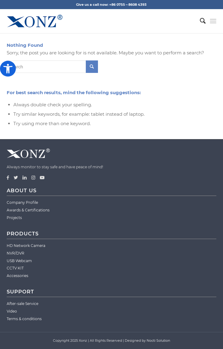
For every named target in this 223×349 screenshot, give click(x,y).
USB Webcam (19, 260)
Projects (14, 217)
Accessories (17, 275)
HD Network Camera (26, 245)
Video (12, 311)
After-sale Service (22, 303)
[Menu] (213, 21)
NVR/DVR (15, 253)
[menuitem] (200, 21)
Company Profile (22, 202)
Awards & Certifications (28, 210)
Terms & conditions (24, 318)
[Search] (200, 21)
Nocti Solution (158, 340)
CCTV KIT (15, 268)
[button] (8, 69)
